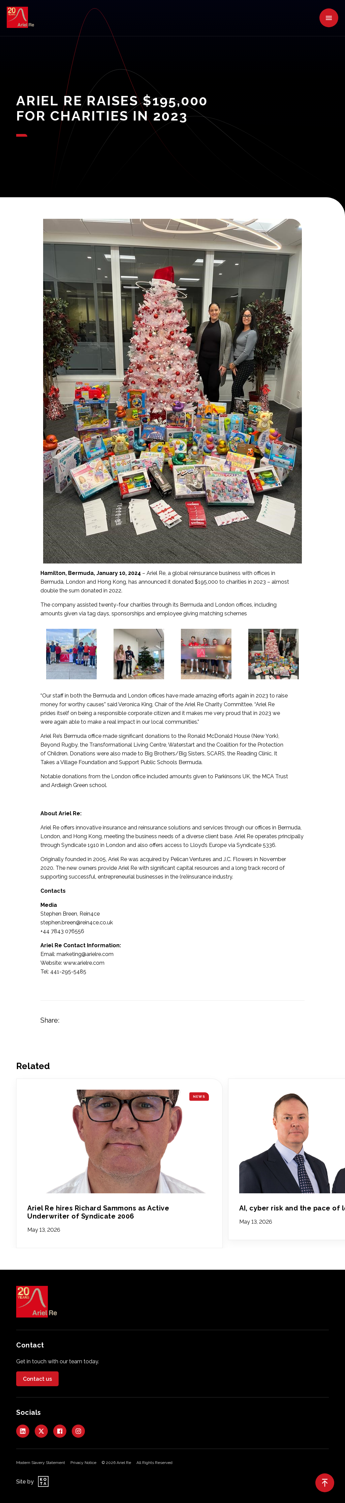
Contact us (37, 1379)
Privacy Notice (83, 1462)
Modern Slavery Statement (40, 1462)
